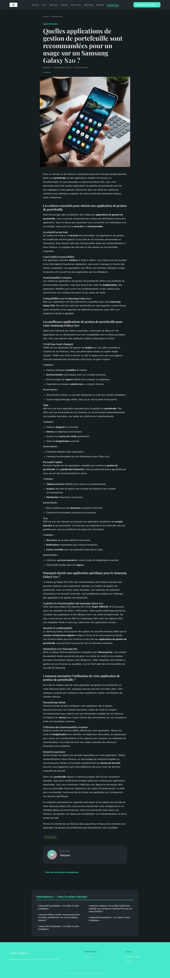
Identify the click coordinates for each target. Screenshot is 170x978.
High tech (53, 5)
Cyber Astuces (19, 953)
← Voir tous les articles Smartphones (60, 872)
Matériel (100, 5)
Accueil (35, 5)
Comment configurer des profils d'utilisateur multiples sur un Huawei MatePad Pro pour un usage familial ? (110, 908)
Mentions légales (132, 957)
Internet (64, 5)
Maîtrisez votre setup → (147, 5)
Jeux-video (76, 5)
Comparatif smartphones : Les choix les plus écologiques (58, 907)
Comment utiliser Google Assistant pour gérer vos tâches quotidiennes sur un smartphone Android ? (59, 917)
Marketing (88, 5)
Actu (44, 5)
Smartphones (113, 5)
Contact (128, 961)
